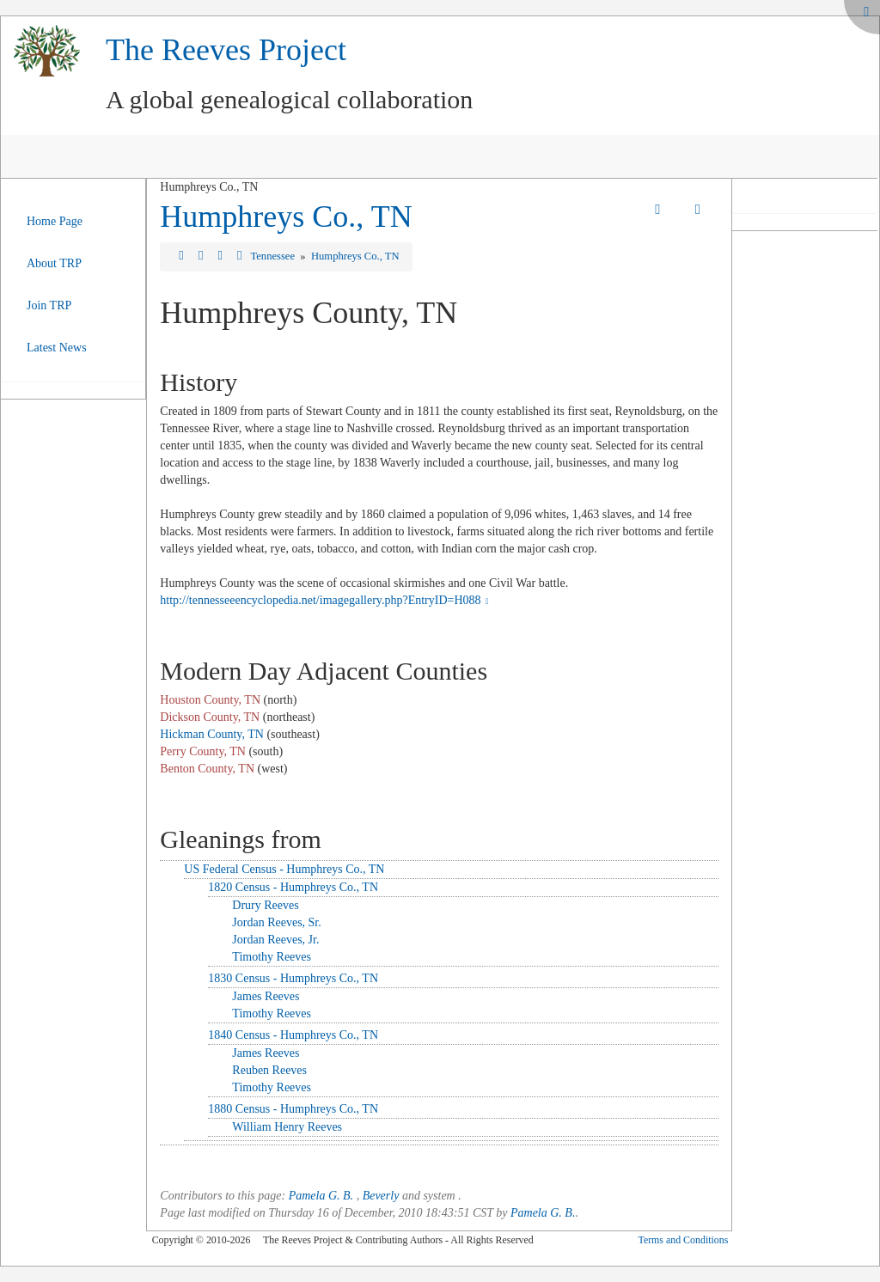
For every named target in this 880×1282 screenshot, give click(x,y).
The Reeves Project (226, 50)
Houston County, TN (210, 699)
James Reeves (265, 996)
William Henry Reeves (287, 1126)
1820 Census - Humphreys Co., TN (293, 887)
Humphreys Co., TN (286, 216)
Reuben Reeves (269, 1070)
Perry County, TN (203, 751)
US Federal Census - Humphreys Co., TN (284, 869)
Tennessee (273, 256)
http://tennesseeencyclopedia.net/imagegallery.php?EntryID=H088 (326, 600)
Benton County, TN (207, 768)
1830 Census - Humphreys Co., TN (293, 978)
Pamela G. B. (321, 1195)
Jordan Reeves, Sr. (276, 922)
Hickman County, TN (212, 734)
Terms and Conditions (683, 1240)
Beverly (381, 1195)
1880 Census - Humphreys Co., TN (293, 1108)
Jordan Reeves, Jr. (275, 939)
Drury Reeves (265, 905)
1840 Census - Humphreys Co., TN (293, 1035)
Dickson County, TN (210, 717)
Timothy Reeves (271, 956)
